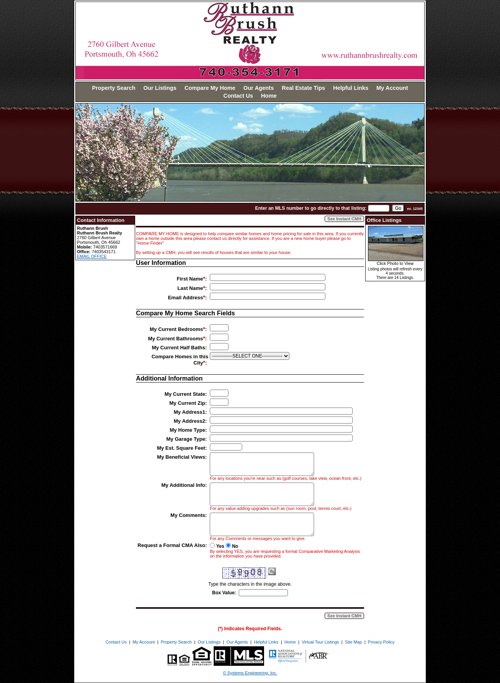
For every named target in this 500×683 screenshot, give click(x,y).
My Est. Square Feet (181, 448)
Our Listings (160, 88)
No (235, 546)
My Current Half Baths (178, 347)
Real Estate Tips (303, 88)
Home (269, 96)
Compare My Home (209, 88)
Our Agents (258, 88)
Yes (220, 546)
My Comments (187, 515)
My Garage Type (185, 439)
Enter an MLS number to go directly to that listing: (310, 208)
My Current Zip (187, 403)
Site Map (353, 642)
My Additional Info (183, 485)
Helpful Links (350, 88)
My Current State (184, 394)
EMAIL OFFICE (92, 256)
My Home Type (187, 430)
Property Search (113, 88)
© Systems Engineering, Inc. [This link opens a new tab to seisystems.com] (250, 672)
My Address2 (189, 421)
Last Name (190, 288)
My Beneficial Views (181, 457)
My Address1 (189, 412)
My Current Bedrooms (176, 329)
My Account (392, 88)
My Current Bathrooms (175, 339)
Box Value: (224, 592)
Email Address (185, 297)
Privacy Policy (381, 642)
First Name (190, 279)
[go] (398, 208)
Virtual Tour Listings (320, 642)
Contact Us (238, 96)
